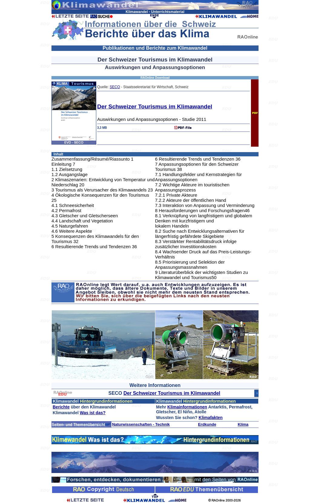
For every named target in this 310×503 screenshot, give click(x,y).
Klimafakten (211, 417)
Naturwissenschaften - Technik (141, 424)
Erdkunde (207, 424)
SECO (115, 87)
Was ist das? (92, 412)
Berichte (61, 407)
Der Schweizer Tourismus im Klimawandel (154, 106)
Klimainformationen (187, 407)
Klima (243, 424)
